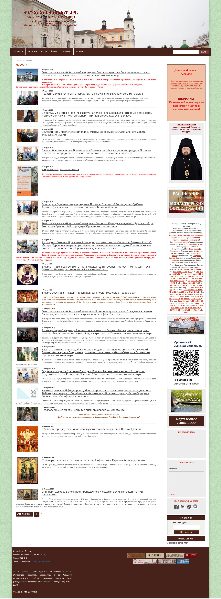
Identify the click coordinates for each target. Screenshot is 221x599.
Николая (175, 260)
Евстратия (196, 253)
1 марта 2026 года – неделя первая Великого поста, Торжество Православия (89, 292)
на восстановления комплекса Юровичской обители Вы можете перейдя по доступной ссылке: (186, 86)
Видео (54, 51)
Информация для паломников (60, 169)
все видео (173, 495)
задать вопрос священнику (186, 421)
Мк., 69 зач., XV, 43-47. (179, 285)
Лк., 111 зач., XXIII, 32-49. (191, 299)
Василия (175, 262)
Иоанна (197, 262)
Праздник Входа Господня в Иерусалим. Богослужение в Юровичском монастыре (92, 93)
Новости (18, 51)
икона (196, 240)
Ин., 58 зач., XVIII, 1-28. (182, 272)
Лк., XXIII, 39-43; (191, 308)
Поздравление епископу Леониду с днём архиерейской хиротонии (83, 410)
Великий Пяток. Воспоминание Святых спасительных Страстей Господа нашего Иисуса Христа (186, 237)
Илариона (178, 242)
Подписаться (186, 532)
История (32, 51)
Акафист (66, 51)
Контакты (81, 51)
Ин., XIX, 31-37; (187, 310)
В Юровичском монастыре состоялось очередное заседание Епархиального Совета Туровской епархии (94, 133)
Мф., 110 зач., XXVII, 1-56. (187, 292)
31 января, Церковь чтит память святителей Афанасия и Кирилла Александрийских (93, 460)
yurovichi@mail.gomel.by (42, 561)
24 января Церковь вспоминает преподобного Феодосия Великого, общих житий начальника (92, 493)
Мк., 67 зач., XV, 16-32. (182, 279)
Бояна (200, 251)
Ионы (191, 249)
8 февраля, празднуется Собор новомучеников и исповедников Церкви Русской (91, 429)
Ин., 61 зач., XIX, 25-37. (188, 283)
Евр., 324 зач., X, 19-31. (187, 301)
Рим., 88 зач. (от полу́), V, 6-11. (186, 294)
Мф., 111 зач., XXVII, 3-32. (190, 276)
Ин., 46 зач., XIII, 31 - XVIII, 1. (191, 270)
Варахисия (174, 251)
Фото (44, 51)
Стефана (192, 244)
